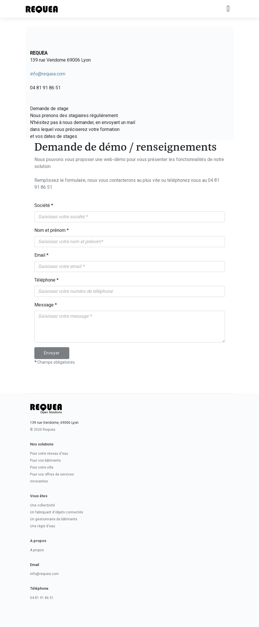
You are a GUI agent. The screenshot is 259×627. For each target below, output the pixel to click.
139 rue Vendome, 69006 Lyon (54, 423)
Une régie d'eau (42, 526)
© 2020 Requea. (43, 430)
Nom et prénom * (51, 230)
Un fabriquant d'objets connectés (56, 512)
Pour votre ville (41, 467)
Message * (45, 305)
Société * (43, 205)
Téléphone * (46, 280)
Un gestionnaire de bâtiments (53, 519)
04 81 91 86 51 (42, 598)
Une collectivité (42, 505)
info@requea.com (47, 74)
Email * (41, 255)
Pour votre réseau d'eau (49, 454)
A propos (37, 550)
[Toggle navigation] (228, 8)
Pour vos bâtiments (45, 460)
